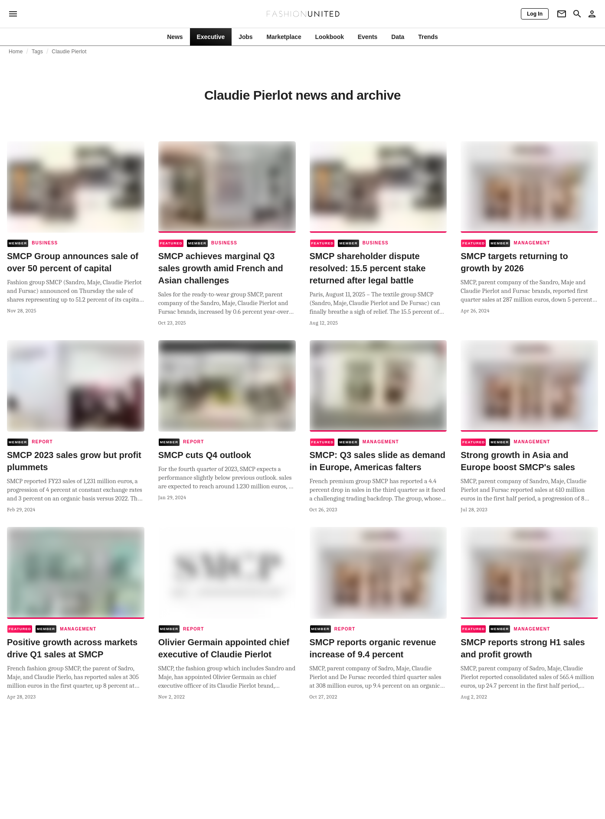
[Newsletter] (561, 14)
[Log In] (535, 14)
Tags (37, 52)
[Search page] (577, 14)
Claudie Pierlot (69, 52)
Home (16, 52)
